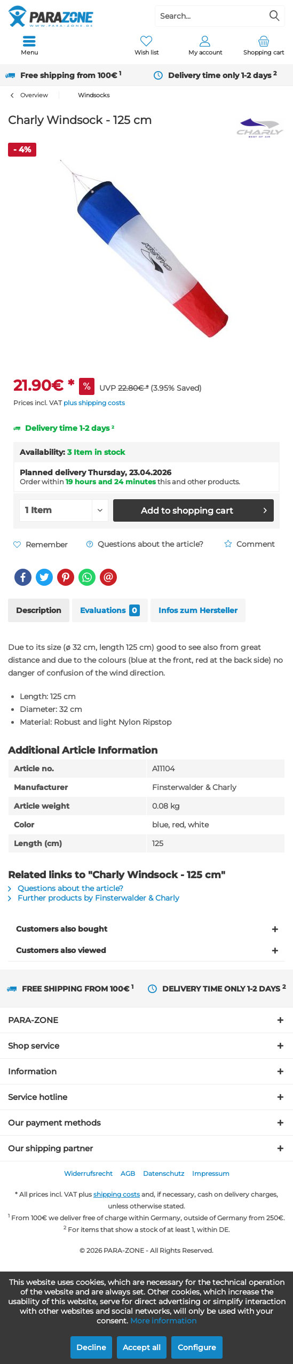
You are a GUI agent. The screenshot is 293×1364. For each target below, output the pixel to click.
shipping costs (116, 1194)
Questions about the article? (144, 544)
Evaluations (110, 610)
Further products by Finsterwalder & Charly (93, 898)
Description (38, 610)
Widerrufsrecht (88, 1173)
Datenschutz (163, 1173)
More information (163, 1321)
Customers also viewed (61, 950)
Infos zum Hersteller (198, 610)
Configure (197, 1347)
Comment (249, 544)
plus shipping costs (94, 403)
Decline (91, 1347)
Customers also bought (61, 929)
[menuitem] (29, 45)
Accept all (142, 1347)
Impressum (210, 1173)
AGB (128, 1173)
